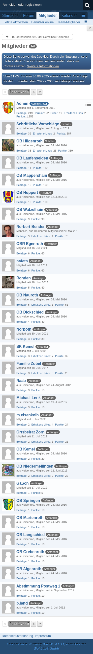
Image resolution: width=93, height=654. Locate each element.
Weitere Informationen (43, 66)
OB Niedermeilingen (34, 466)
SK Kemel (25, 346)
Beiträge (21, 113)
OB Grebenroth (30, 552)
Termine (39, 113)
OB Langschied (30, 535)
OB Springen (28, 500)
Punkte (20, 116)
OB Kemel (25, 449)
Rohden (23, 278)
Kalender (69, 15)
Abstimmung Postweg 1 (38, 586)
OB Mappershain (31, 175)
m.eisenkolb (27, 415)
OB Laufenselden (32, 158)
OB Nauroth (27, 295)
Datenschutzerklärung (17, 636)
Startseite (10, 15)
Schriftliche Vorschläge (37, 124)
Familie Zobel (28, 363)
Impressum (43, 636)
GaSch (22, 483)
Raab (21, 381)
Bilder (54, 113)
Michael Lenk (28, 398)
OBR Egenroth (29, 244)
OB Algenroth (28, 569)
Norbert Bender (30, 227)
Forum (28, 15)
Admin (22, 103)
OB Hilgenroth (29, 141)
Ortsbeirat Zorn (30, 432)
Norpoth (23, 329)
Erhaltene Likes (73, 113)
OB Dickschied (30, 312)
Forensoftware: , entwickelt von (46, 646)
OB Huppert (27, 192)
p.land (22, 603)
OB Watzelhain (29, 209)
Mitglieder (48, 15)
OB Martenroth (29, 518)
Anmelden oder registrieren (22, 4)
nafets (22, 261)
